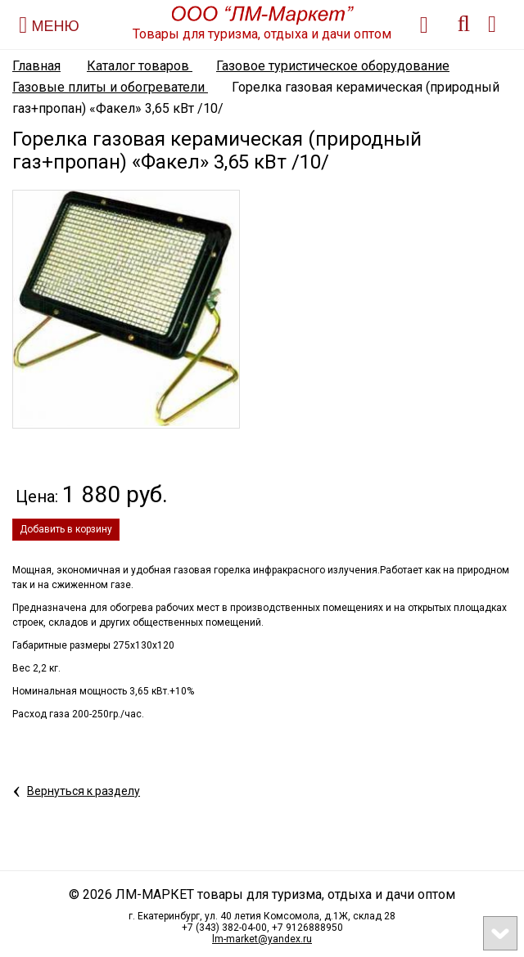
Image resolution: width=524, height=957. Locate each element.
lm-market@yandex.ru (262, 939)
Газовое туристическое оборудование (332, 66)
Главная (36, 66)
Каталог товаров (139, 66)
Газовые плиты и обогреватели (110, 87)
